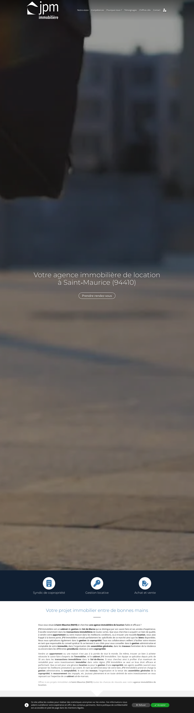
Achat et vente (145, 592)
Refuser (141, 705)
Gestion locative (97, 592)
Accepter (160, 705)
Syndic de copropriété (49, 592)
